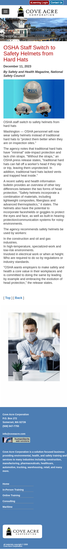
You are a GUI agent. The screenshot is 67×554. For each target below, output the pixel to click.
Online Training (11, 495)
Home (6, 483)
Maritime (8, 506)
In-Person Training (13, 489)
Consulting (9, 501)
